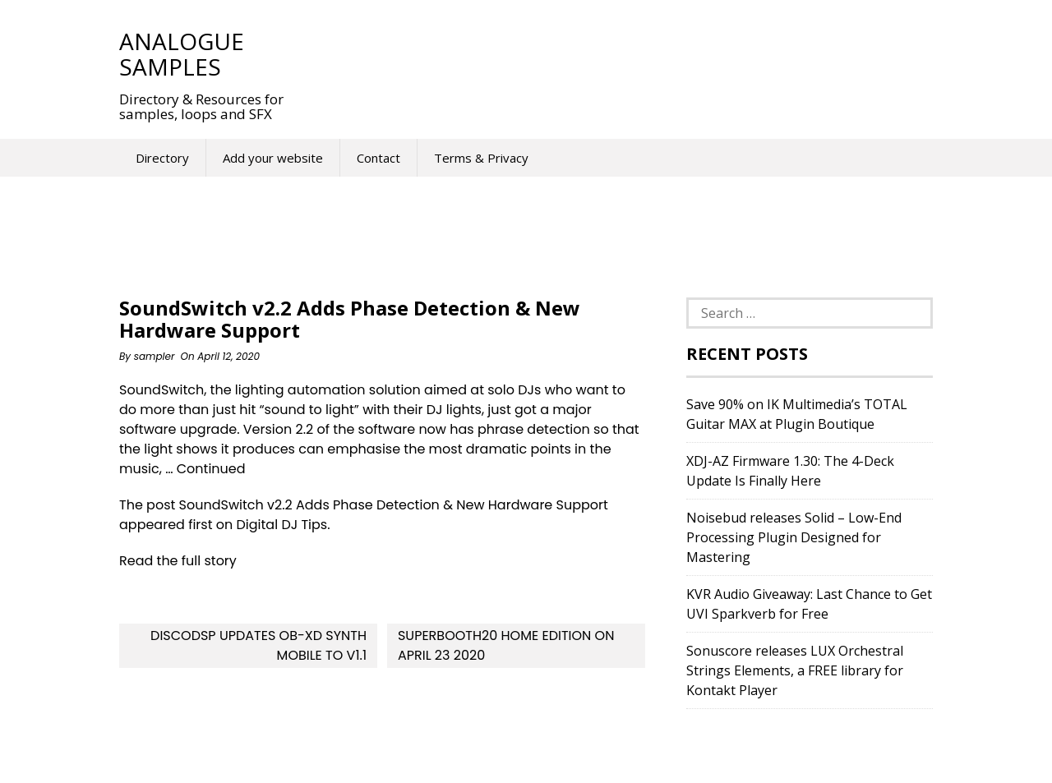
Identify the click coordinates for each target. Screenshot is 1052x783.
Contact (378, 158)
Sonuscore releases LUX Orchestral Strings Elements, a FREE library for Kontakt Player (794, 670)
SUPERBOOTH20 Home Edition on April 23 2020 (506, 645)
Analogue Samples (181, 53)
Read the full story (178, 560)
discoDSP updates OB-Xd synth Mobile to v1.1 (258, 645)
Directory (162, 158)
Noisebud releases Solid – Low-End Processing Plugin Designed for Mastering (794, 537)
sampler (154, 356)
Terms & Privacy (481, 158)
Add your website (273, 158)
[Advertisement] (607, 53)
